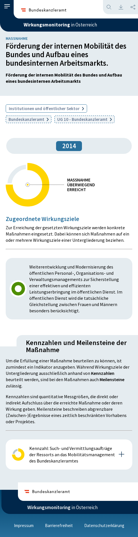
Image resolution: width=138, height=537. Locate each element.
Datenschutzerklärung (104, 525)
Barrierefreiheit (59, 525)
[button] (7, 6)
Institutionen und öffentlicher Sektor (46, 108)
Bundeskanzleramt (29, 119)
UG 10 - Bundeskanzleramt (84, 119)
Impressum (24, 525)
